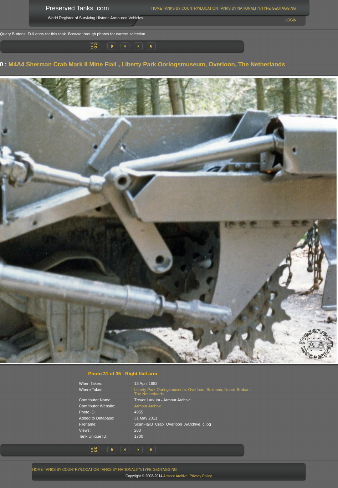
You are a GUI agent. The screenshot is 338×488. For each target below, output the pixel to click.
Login (290, 20)
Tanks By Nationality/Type (245, 8)
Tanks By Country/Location (190, 8)
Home (157, 8)
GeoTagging (284, 8)
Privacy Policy (201, 476)
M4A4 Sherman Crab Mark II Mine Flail (63, 64)
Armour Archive (148, 406)
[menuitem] (157, 8)
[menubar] (223, 8)
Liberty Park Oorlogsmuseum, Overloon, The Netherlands (203, 64)
